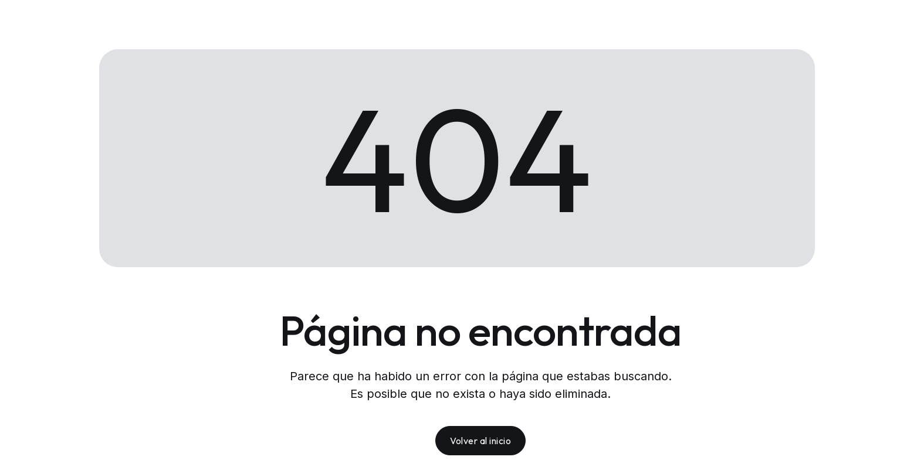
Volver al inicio (480, 440)
